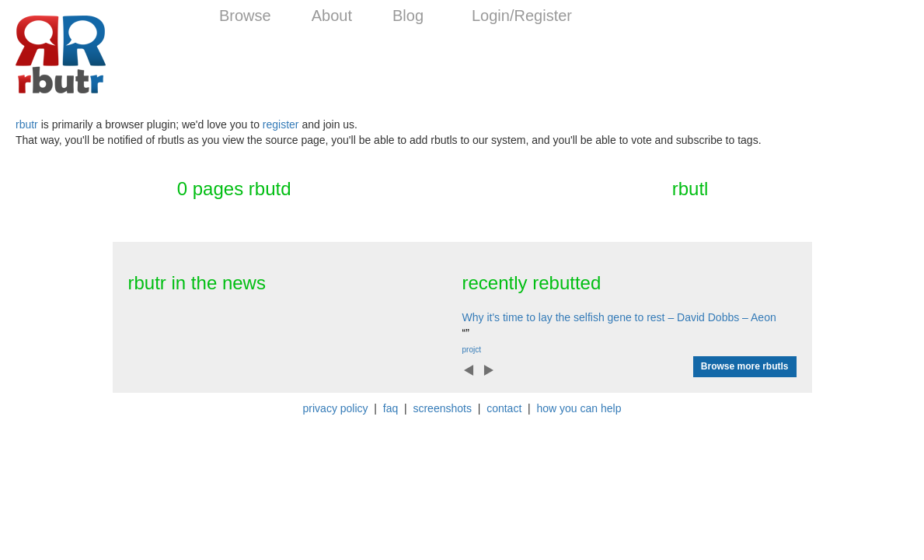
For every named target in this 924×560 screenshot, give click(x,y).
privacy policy (335, 408)
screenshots (442, 408)
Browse (245, 15)
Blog (408, 15)
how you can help (578, 408)
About (332, 15)
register (281, 124)
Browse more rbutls (745, 366)
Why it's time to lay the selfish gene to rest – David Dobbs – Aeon (619, 317)
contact (503, 408)
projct (471, 349)
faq (390, 408)
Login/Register (522, 15)
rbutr (27, 124)
